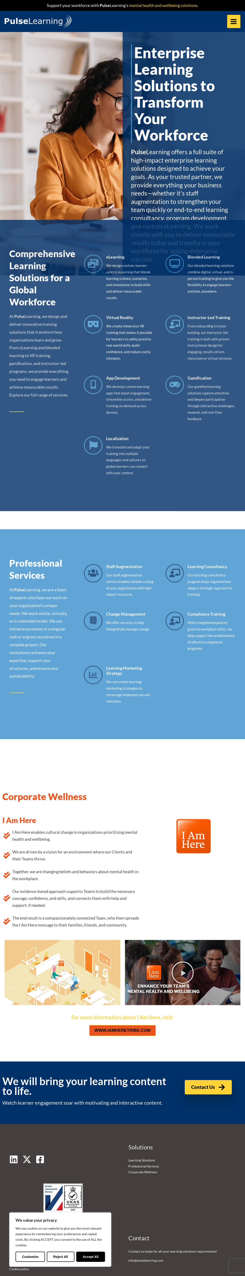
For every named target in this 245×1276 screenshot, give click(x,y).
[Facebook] (40, 1134)
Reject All (60, 1257)
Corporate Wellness (142, 1147)
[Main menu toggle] (233, 21)
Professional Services (143, 1141)
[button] (62, 947)
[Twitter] (26, 1134)
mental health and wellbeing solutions (162, 5)
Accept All (91, 1257)
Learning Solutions (141, 1135)
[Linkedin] (13, 1134)
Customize (30, 1257)
